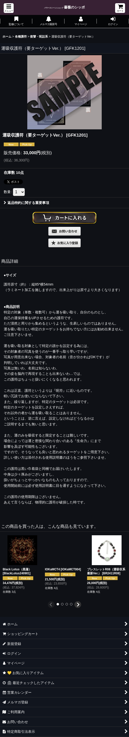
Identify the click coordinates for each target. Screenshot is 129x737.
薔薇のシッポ (64, 7)
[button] (9, 8)
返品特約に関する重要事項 (26, 203)
